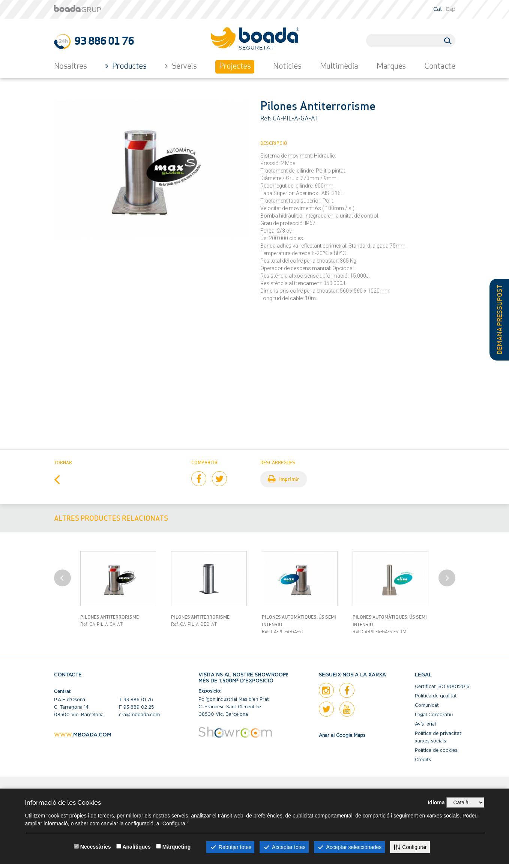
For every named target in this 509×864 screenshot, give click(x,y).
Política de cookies (436, 750)
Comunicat (427, 705)
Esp (450, 9)
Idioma (436, 802)
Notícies (287, 67)
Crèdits (423, 759)
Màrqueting (176, 847)
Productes (126, 66)
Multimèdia (339, 67)
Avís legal (425, 724)
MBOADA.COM (92, 735)
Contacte (439, 67)
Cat (437, 9)
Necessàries (95, 847)
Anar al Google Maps (342, 735)
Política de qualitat (436, 696)
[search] (407, 40)
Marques (391, 67)
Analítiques (136, 847)
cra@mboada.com (139, 714)
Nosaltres (70, 67)
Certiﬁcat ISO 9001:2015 (442, 686)
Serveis (181, 66)
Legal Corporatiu (434, 714)
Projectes (235, 67)
